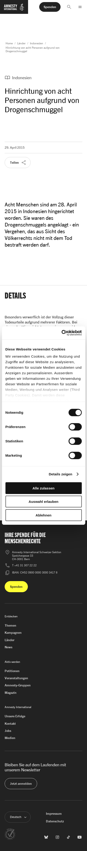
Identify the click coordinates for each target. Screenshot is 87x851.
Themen (10, 625)
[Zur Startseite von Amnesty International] (14, 9)
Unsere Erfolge (15, 716)
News (8, 647)
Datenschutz (55, 821)
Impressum (54, 813)
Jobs (8, 731)
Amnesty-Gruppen (18, 685)
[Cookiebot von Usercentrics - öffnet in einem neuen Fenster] (62, 333)
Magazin (10, 692)
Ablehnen (43, 515)
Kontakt (10, 723)
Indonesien (36, 43)
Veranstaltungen (16, 678)
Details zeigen (60, 474)
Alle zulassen (43, 488)
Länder (21, 43)
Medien (10, 738)
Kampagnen (13, 632)
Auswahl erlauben (43, 502)
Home (9, 43)
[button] (69, 7)
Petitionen (12, 671)
